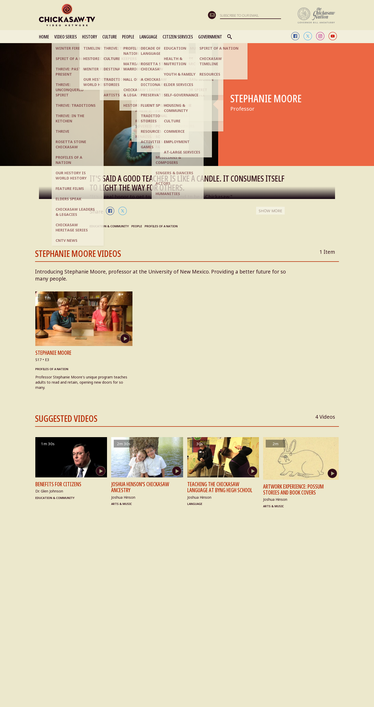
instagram (320, 36)
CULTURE (109, 37)
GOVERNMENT (210, 37)
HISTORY (89, 37)
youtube (333, 36)
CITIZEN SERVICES (178, 37)
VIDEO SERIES (65, 37)
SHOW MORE (269, 211)
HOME (44, 37)
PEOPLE (128, 37)
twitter (308, 36)
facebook (295, 36)
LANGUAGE (148, 37)
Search (230, 36)
